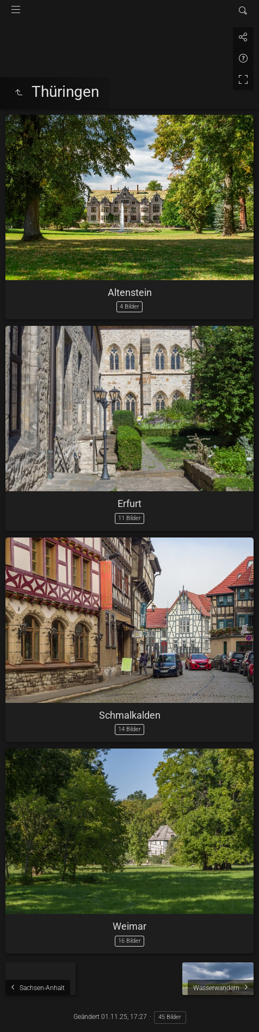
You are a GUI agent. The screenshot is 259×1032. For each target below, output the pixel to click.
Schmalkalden (130, 715)
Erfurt (129, 503)
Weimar (129, 926)
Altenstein (130, 292)
